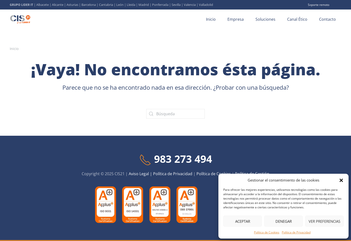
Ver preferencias (324, 221)
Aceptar (242, 221)
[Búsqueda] (175, 114)
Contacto (327, 19)
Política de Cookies (266, 232)
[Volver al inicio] (21, 19)
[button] (341, 180)
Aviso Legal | (141, 173)
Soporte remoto (318, 5)
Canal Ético (297, 19)
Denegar (283, 221)
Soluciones (265, 19)
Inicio (211, 19)
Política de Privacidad (296, 232)
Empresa (235, 19)
